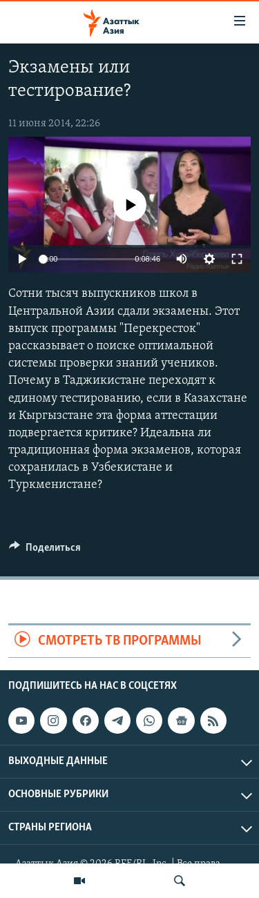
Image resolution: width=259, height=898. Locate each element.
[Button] (45, 551)
